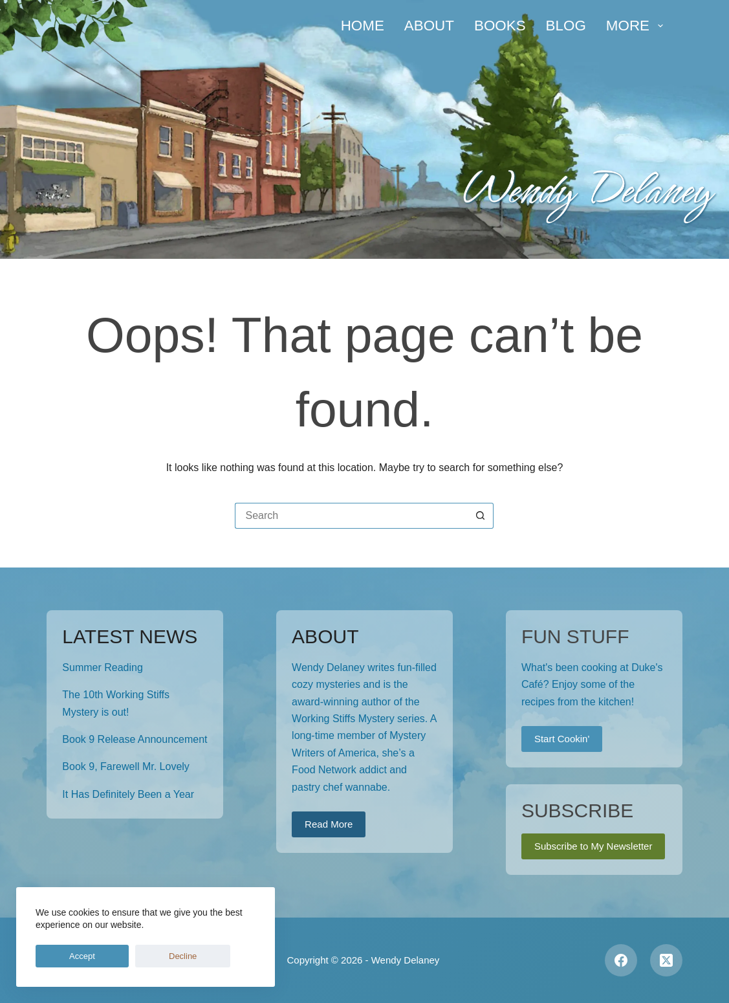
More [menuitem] (637, 25)
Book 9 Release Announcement (134, 739)
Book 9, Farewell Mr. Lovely (126, 766)
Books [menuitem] (500, 25)
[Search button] (481, 516)
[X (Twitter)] (666, 960)
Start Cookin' (561, 738)
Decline (121, 956)
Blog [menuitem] (566, 25)
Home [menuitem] (362, 25)
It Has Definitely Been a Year (128, 794)
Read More (329, 824)
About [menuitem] (429, 25)
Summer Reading (102, 667)
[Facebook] (621, 960)
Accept (61, 956)
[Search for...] (351, 516)
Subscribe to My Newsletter (593, 846)
